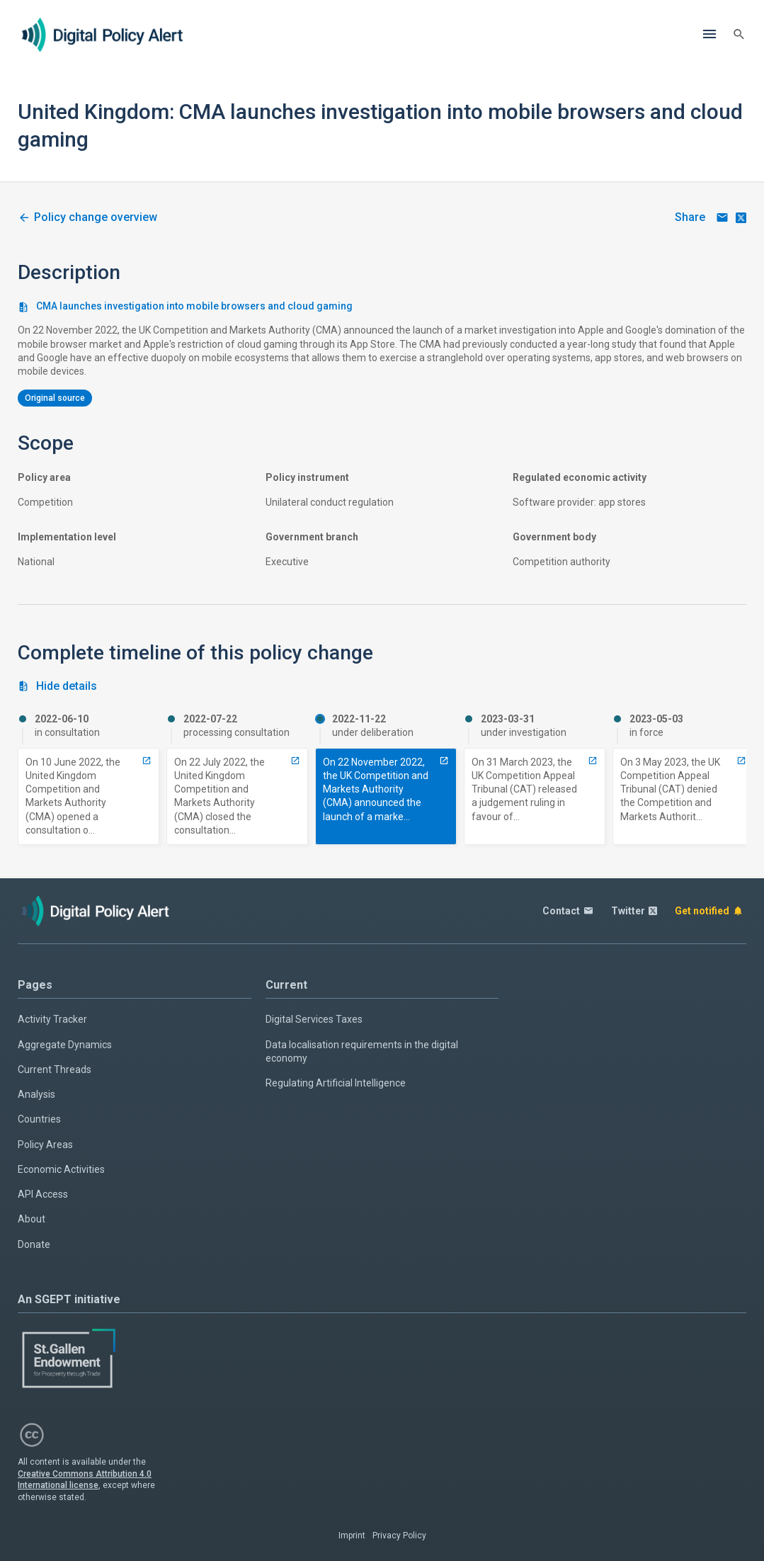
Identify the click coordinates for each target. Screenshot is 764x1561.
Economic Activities (61, 1169)
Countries (39, 1119)
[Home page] (103, 34)
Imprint (351, 1535)
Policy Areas (45, 1144)
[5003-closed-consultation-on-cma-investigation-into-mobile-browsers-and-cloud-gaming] (295, 761)
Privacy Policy (399, 1535)
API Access (43, 1194)
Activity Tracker (52, 1019)
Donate (34, 1244)
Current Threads (54, 1069)
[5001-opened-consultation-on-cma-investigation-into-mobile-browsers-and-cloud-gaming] (147, 761)
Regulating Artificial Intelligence (336, 1083)
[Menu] (709, 34)
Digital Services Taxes (314, 1019)
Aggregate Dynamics (65, 1044)
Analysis (36, 1094)
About (31, 1219)
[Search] (739, 34)
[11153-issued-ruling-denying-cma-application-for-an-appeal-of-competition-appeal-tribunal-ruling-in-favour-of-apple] (741, 761)
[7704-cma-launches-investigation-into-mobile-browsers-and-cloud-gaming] (444, 761)
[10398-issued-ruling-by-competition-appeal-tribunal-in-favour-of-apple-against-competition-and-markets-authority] (593, 761)
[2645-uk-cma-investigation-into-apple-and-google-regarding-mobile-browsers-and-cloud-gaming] (87, 218)
